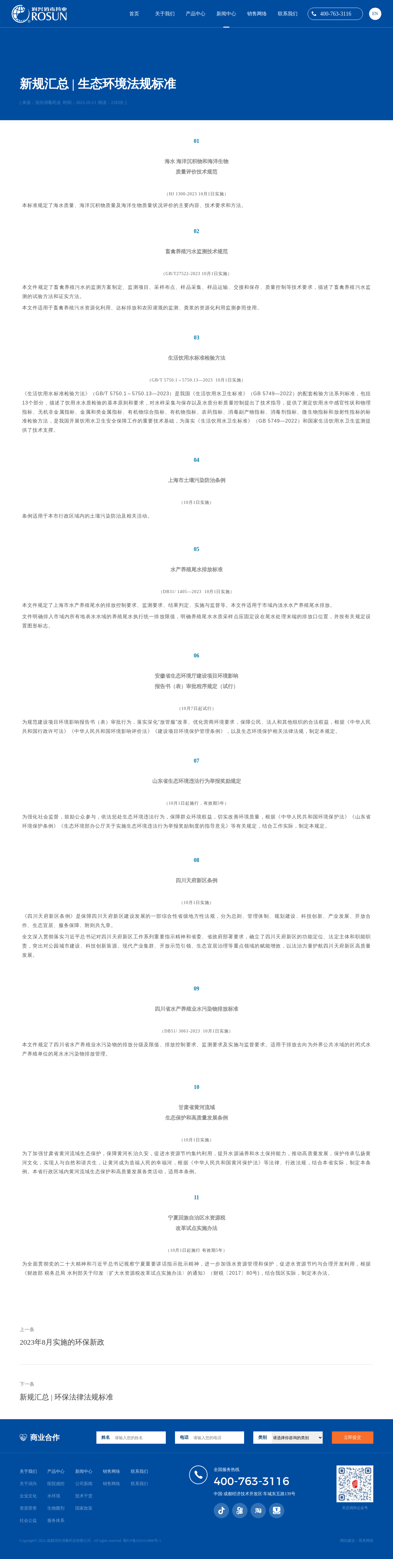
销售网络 (257, 13)
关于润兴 (28, 1483)
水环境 (53, 1496)
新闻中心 (226, 13)
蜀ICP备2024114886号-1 (142, 1540)
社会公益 (28, 1520)
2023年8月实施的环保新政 (62, 1342)
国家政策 (83, 1508)
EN (375, 13)
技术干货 (83, 1496)
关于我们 (165, 13)
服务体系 (55, 1520)
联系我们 (288, 13)
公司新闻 (83, 1483)
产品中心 (195, 13)
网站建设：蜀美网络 (356, 1540)
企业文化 (28, 1496)
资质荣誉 (28, 1508)
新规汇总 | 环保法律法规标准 (66, 1397)
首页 (134, 13)
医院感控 (55, 1483)
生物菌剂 (55, 1508)
